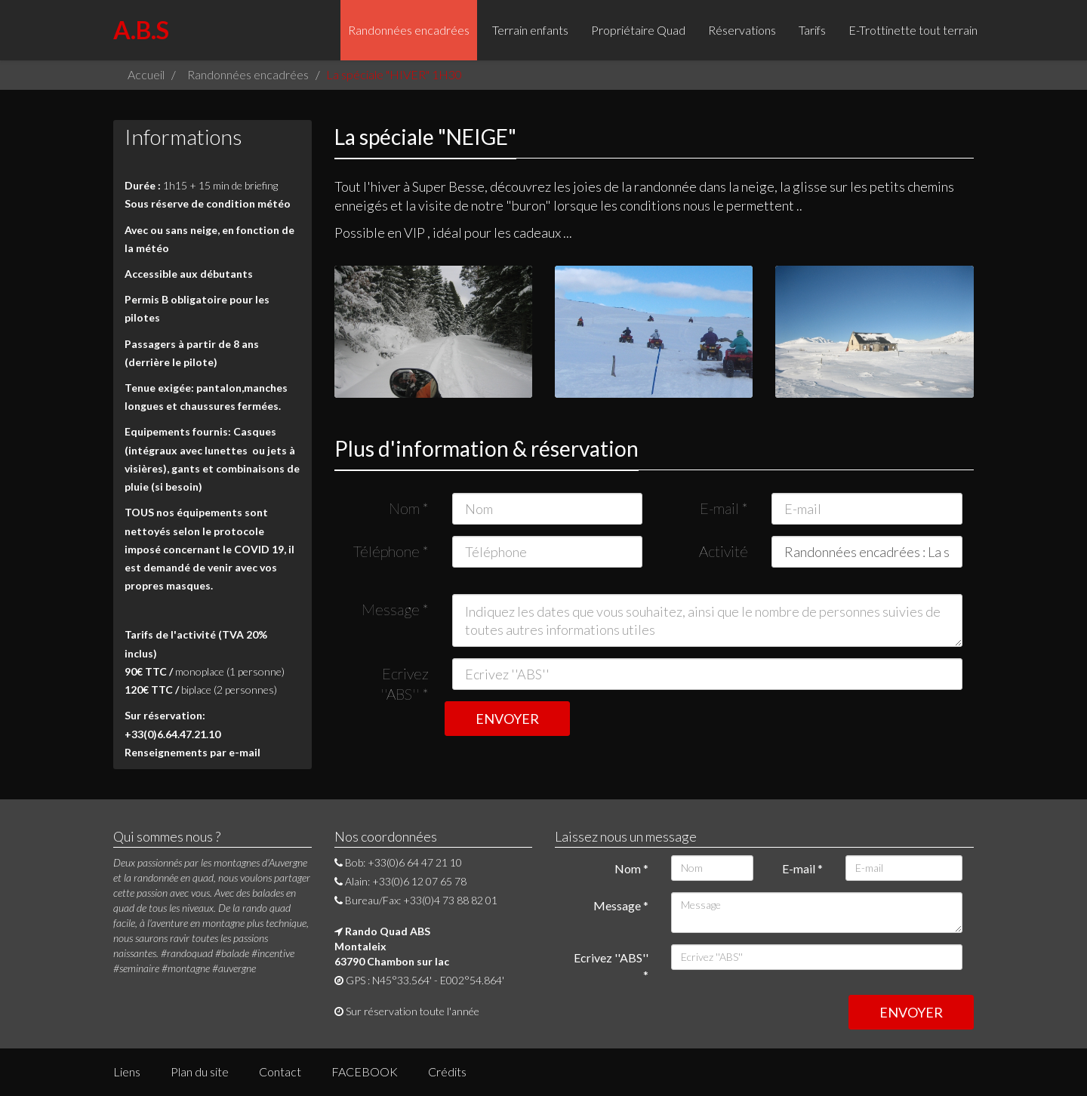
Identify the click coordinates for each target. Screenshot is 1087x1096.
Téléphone (391, 551)
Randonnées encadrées (409, 30)
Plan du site (200, 1071)
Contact (280, 1071)
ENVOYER (507, 718)
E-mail (724, 508)
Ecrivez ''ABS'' (404, 677)
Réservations (742, 30)
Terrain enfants (530, 30)
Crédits (447, 1071)
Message (395, 609)
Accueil (146, 74)
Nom (409, 508)
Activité (723, 551)
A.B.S (141, 30)
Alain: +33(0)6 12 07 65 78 (400, 881)
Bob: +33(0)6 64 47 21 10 (398, 862)
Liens (126, 1071)
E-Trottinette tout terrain (913, 30)
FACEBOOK (364, 1071)
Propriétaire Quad (638, 30)
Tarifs (812, 30)
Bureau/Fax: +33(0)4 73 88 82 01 (415, 900)
